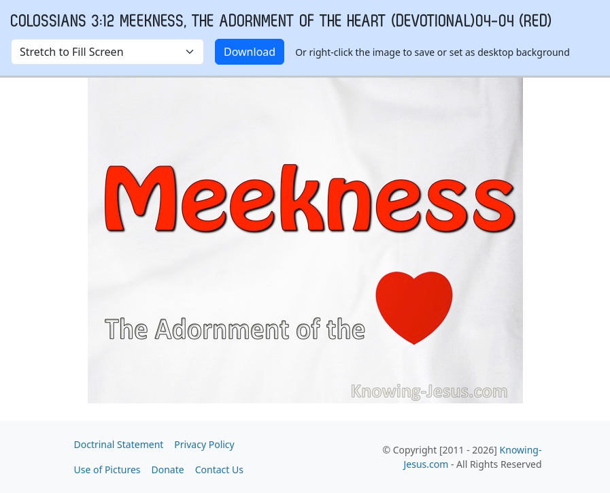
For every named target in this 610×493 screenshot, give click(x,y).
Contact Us (219, 469)
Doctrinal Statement (119, 444)
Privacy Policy (204, 444)
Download (249, 51)
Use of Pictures (107, 469)
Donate (168, 469)
